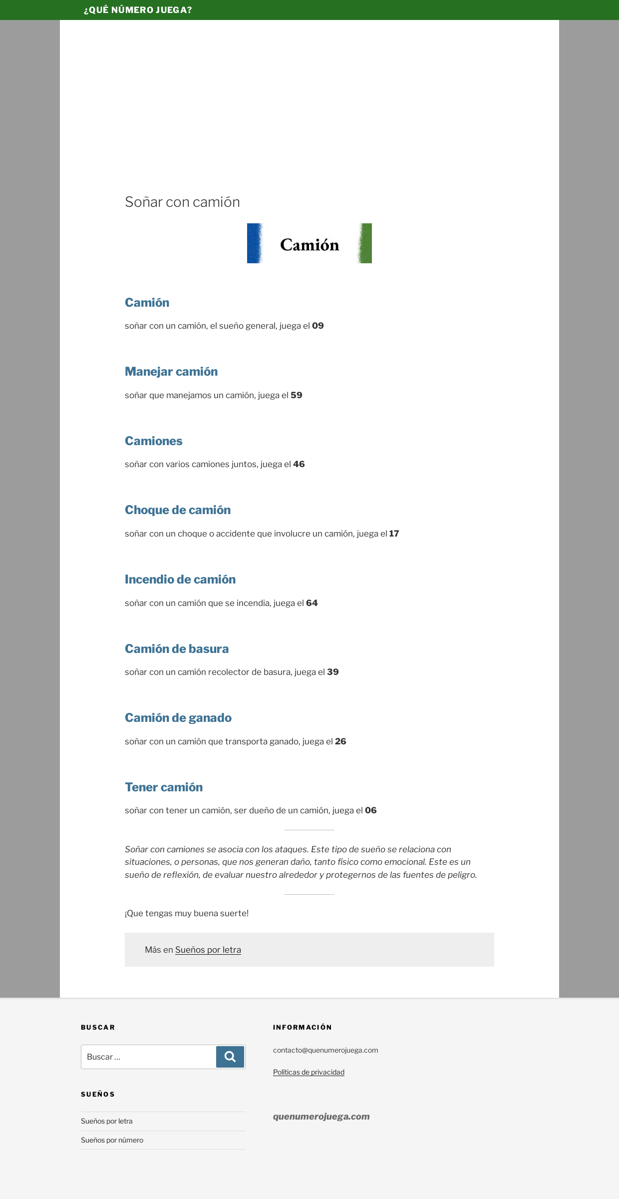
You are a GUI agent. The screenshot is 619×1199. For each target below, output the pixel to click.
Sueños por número (112, 1140)
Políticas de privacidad (308, 1072)
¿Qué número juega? (138, 10)
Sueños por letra (208, 950)
